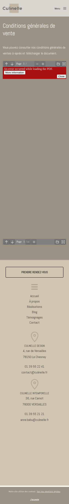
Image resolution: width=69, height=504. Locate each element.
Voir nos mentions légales (48, 491)
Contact (34, 322)
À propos (34, 301)
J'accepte (34, 499)
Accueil (34, 296)
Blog (34, 312)
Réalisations (34, 306)
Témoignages (34, 317)
